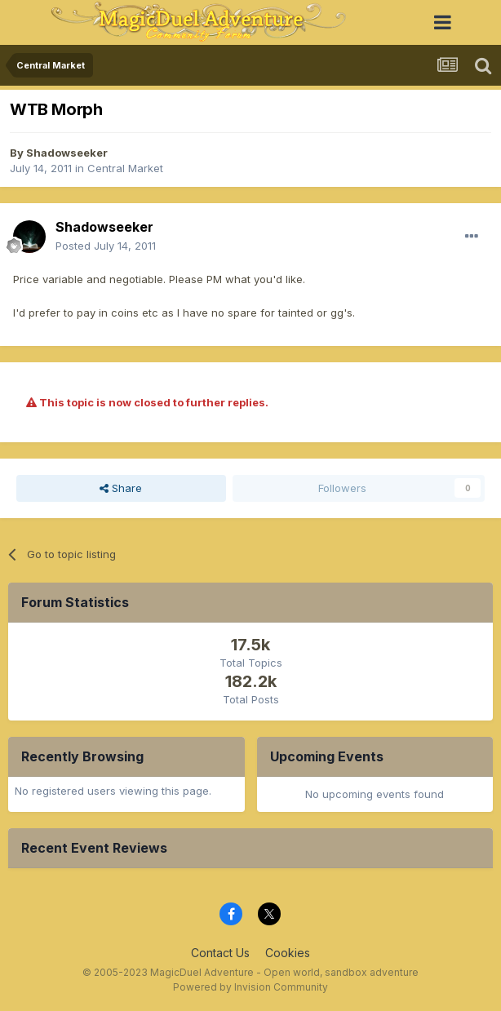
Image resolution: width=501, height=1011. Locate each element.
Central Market (125, 168)
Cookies (287, 953)
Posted (105, 245)
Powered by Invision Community (250, 987)
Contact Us (220, 953)
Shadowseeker (67, 152)
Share (121, 488)
